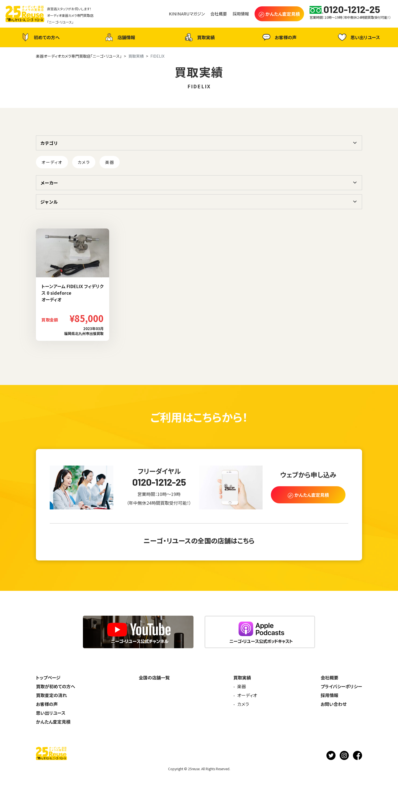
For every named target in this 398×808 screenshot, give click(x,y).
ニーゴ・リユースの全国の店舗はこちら (199, 540)
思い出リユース (358, 37)
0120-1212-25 (159, 482)
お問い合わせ (334, 704)
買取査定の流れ (51, 695)
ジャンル (49, 201)
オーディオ (51, 162)
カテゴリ (49, 143)
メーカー (49, 182)
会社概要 (329, 677)
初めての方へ (40, 37)
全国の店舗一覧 (154, 677)
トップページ (48, 677)
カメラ (84, 162)
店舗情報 (119, 37)
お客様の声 (279, 37)
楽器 (109, 162)
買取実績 (199, 37)
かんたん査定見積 (53, 721)
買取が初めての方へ (55, 686)
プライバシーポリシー (341, 686)
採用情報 (329, 695)
